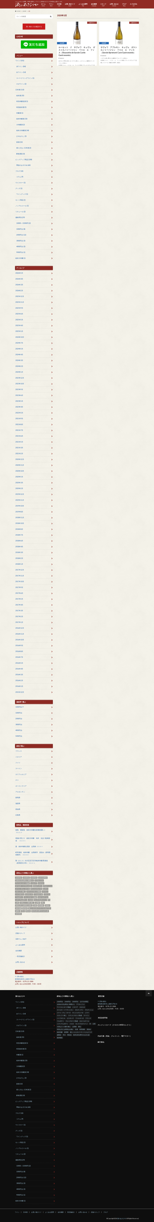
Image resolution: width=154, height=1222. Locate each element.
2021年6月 (19, 436)
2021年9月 (19, 418)
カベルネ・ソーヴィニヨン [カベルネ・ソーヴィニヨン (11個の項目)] (24, 886)
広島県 (17, 815)
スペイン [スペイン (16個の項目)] (45, 891)
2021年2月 (19, 453)
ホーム (43, 5)
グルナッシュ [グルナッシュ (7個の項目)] (48, 886)
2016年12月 (19, 628)
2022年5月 (19, 413)
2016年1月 (19, 686)
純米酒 (20, 95)
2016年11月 (19, 634)
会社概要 (94, 5)
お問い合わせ (114, 5)
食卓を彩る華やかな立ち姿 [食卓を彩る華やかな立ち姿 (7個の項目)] (40, 911)
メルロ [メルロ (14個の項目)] (30, 900)
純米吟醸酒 (21, 119)
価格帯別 (20, 217)
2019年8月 (19, 512)
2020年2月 (19, 488)
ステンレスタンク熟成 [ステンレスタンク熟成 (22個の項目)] (33, 891)
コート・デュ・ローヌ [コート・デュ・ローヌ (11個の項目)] (22, 889)
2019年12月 (19, 494)
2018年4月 (19, 547)
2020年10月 (19, 471)
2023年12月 (19, 378)
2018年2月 (19, 558)
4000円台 (20, 246)
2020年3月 (19, 483)
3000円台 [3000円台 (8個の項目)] (34, 878)
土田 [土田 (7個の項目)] (17, 903)
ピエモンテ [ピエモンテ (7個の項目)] (29, 894)
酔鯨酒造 (20, 154)
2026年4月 (19, 279)
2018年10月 (19, 523)
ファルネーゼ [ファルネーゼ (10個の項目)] (38, 894)
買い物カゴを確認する (34, 27)
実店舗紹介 (21, 956)
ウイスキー (20, 183)
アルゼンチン (20, 792)
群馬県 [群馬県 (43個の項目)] (25, 908)
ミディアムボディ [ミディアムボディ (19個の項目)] (21, 900)
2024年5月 (19, 349)
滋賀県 (17, 803)
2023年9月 (19, 389)
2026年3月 (19, 285)
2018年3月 (19, 552)
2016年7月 (19, 657)
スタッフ (103, 5)
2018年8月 (19, 529)
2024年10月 (19, 337)
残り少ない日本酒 (23, 148)
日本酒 (59, 5)
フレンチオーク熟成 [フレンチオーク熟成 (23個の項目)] (30, 897)
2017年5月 (19, 599)
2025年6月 (19, 314)
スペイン (18, 768)
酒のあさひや (121, 1218)
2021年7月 (19, 430)
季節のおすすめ (23, 165)
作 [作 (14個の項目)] (49, 900)
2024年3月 (19, 360)
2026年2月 (19, 290)
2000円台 (21, 235)
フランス (18, 751)
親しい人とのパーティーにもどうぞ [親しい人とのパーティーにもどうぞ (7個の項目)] (39, 908)
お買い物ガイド (70, 5)
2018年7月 (19, 535)
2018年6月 (19, 541)
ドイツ (17, 763)
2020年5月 (19, 477)
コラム (19, 177)
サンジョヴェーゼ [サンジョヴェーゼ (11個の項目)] (36, 889)
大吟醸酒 (20, 125)
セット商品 (20, 200)
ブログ (124, 5)
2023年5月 (19, 401)
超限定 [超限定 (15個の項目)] (18, 911)
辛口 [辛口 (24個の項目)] (23, 911)
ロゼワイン (21, 84)
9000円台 (20, 252)
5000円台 (18, 736)
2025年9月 (19, 308)
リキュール (20, 212)
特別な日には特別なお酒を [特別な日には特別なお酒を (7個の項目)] (24, 905)
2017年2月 (19, 616)
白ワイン (21, 72)
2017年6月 (19, 593)
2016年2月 (19, 680)
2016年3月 (19, 674)
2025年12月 (19, 296)
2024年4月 (19, 354)
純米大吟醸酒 (22, 130)
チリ (17, 780)
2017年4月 (19, 605)
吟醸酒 (19, 113)
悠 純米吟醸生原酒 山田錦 (29, 846)
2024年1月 (19, 372)
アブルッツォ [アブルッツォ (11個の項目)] (39, 880)
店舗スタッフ (20, 933)
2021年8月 (19, 424)
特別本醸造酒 (22, 101)
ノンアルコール (22, 206)
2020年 (24, 11)
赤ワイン (21, 66)
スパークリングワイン (25, 78)
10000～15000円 (23, 223)
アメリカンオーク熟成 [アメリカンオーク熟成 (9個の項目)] (22, 883)
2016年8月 (19, 651)
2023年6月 (19, 395)
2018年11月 (19, 517)
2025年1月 (19, 331)
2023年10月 (19, 384)
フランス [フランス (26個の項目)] (47, 894)
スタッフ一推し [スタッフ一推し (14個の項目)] (20, 891)
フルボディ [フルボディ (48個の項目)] (19, 897)
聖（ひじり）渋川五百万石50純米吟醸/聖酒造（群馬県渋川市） (31, 862)
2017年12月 (19, 570)
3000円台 (20, 241)
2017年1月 (19, 622)
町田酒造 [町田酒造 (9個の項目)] (41, 905)
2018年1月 (19, 564)
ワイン (51, 5)
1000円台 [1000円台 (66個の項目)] (19, 878)
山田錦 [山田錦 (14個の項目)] (38, 903)
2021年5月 (19, 442)
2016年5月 (19, 663)
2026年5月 (19, 273)
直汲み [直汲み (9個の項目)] (48, 905)
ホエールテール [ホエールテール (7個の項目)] (43, 897)
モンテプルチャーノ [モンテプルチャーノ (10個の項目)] (40, 900)
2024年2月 (19, 366)
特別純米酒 (21, 107)
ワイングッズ (22, 194)
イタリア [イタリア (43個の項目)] (33, 883)
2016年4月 (19, 669)
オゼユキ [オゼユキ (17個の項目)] (41, 883)
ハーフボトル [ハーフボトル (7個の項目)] (20, 894)
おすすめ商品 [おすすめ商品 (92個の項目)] (43, 878)
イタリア (18, 757)
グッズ (18, 188)
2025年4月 (19, 325)
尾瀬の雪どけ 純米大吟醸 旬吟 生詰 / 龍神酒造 (32, 839)
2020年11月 (19, 465)
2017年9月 (19, 587)
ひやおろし (21, 136)
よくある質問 (83, 5)
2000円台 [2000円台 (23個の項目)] (26, 878)
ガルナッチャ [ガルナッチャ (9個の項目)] (38, 886)
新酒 (19, 142)
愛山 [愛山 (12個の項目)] (42, 903)
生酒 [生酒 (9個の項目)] (35, 905)
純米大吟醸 (20, 258)
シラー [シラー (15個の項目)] (46, 889)
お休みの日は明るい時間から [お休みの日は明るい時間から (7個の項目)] (24, 880)
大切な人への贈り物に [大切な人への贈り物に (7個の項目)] (27, 903)
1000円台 (20, 229)
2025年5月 (19, 320)
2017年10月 (19, 581)
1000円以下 (19, 707)
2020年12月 (19, 459)
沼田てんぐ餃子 (20, 939)
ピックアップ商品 (23, 159)
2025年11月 (19, 302)
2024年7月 (19, 343)
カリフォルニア (20, 774)
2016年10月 (19, 640)
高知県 (17, 809)
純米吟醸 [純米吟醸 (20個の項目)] (18, 908)
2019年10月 (19, 506)
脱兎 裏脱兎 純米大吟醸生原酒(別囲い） (30, 831)
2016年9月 (19, 645)
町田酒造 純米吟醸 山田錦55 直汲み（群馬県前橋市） (32, 853)
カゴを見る (133, 5)
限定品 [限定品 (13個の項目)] (28, 911)
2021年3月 (19, 448)
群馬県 (17, 797)
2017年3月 (19, 611)
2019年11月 (19, 500)
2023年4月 (19, 407)
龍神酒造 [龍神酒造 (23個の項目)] (18, 914)
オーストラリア (20, 786)
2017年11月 (19, 576)
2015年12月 (19, 692)
